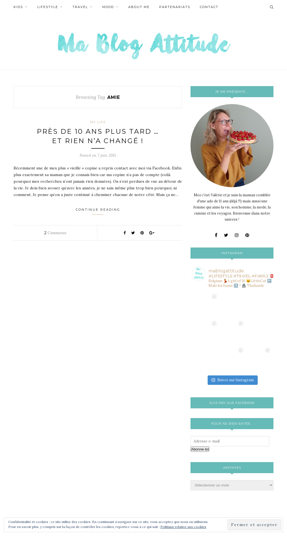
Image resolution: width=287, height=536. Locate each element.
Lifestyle (47, 7)
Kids (18, 7)
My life (98, 122)
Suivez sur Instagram (233, 380)
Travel (80, 7)
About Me (139, 7)
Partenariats (174, 7)
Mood (108, 7)
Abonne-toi (200, 449)
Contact (209, 7)
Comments (55, 232)
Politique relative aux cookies (183, 527)
